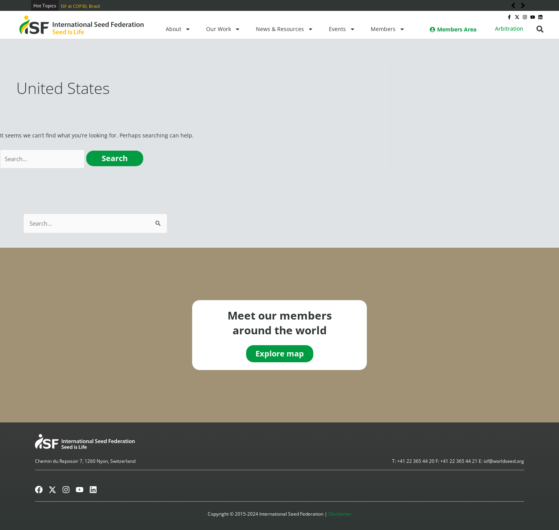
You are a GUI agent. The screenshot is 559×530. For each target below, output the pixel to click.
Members (388, 29)
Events (342, 29)
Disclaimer (340, 514)
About (178, 29)
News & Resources (284, 29)
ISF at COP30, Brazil (80, 6)
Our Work (223, 29)
